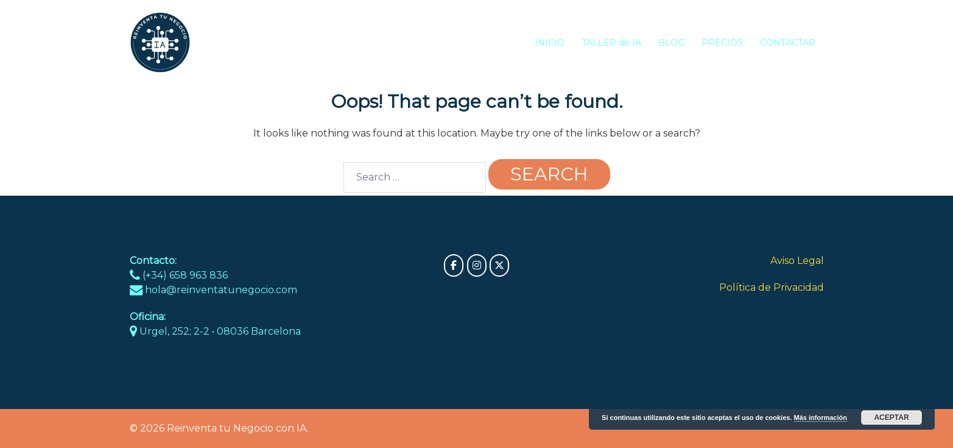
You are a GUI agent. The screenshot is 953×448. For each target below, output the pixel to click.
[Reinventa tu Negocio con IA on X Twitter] (499, 265)
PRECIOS (722, 42)
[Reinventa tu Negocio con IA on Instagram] (477, 265)
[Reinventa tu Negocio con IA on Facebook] (453, 265)
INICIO (549, 42)
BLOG (671, 42)
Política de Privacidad (771, 287)
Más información (820, 417)
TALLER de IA (611, 42)
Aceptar (891, 417)
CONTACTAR (787, 42)
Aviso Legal (797, 260)
